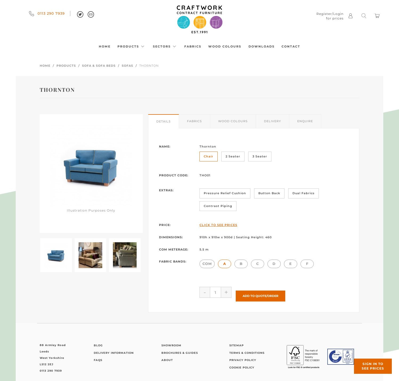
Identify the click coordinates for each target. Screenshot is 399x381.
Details (163, 121)
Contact (291, 46)
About (167, 356)
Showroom (171, 341)
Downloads (262, 46)
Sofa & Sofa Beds (99, 66)
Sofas (127, 66)
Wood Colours (224, 46)
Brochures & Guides (179, 349)
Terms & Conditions (246, 349)
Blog (98, 341)
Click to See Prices (218, 225)
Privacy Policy (242, 356)
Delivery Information (114, 349)
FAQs (98, 356)
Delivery (272, 121)
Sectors (165, 46)
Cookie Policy (241, 364)
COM (207, 263)
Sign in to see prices (367, 360)
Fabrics (192, 46)
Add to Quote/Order (260, 292)
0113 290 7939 (47, 13)
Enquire (305, 121)
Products (131, 46)
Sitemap (236, 341)
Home (105, 46)
